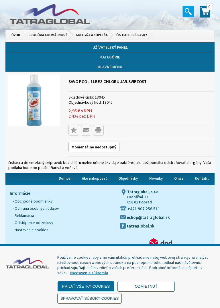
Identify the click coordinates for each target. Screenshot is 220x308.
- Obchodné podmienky (33, 201)
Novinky (156, 178)
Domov (64, 178)
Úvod (15, 35)
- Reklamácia (23, 215)
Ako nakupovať (94, 178)
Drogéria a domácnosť (48, 35)
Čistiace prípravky (131, 35)
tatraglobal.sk (137, 226)
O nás (178, 178)
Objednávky (128, 178)
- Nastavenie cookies (30, 229)
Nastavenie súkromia (89, 272)
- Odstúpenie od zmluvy (33, 222)
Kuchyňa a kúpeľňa (92, 35)
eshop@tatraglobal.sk (145, 217)
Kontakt (202, 178)
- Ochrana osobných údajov (36, 208)
